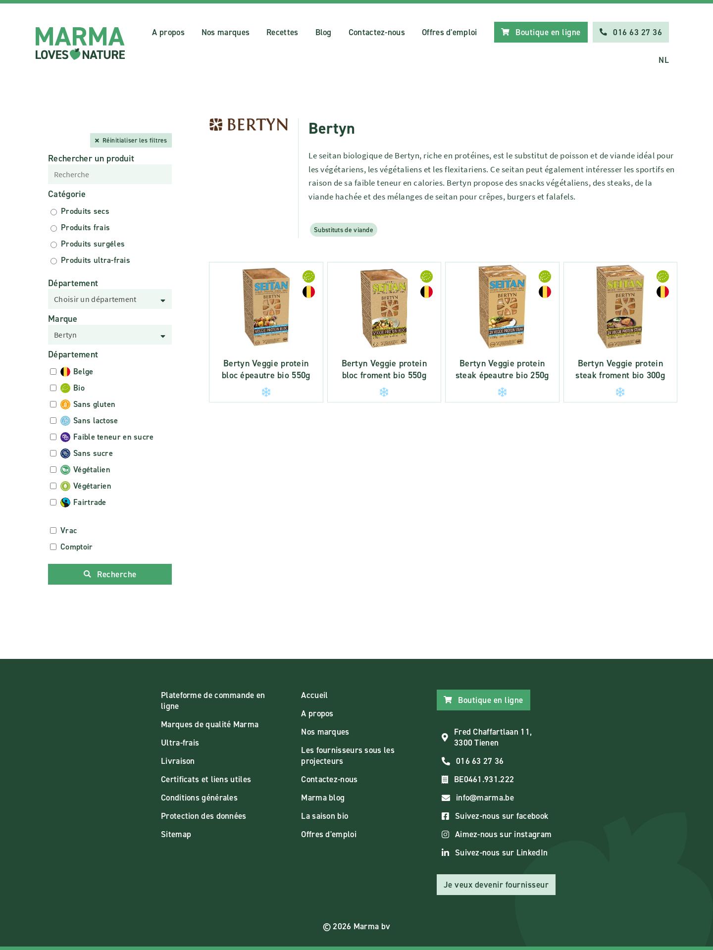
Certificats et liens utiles (206, 779)
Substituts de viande (343, 229)
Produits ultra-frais (95, 260)
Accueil (314, 695)
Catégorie (67, 194)
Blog (323, 32)
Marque (62, 319)
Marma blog (323, 797)
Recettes (282, 32)
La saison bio (324, 815)
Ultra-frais (180, 742)
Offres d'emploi (449, 32)
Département (73, 283)
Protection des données (204, 815)
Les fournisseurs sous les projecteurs (348, 755)
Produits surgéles (93, 244)
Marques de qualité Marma (209, 724)
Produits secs (85, 211)
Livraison (178, 760)
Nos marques (226, 32)
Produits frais (85, 227)
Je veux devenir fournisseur (496, 884)
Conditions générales (199, 797)
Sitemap (176, 834)
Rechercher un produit (91, 158)
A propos (168, 32)
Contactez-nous (377, 32)
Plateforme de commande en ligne (213, 700)
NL (664, 59)
